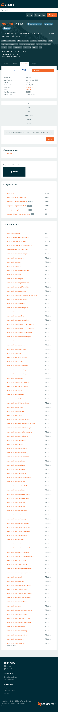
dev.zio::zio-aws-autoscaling (16, 370)
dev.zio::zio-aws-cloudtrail (16, 482)
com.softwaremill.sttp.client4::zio (18, 241)
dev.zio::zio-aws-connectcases (17, 589)
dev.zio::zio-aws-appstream (16, 349)
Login (52, 15)
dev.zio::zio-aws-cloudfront (16, 461)
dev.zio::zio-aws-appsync (15, 353)
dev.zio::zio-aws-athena (15, 361)
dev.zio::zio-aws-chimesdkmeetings (19, 428)
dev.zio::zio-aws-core (14, 606)
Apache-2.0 (29, 87)
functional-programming (8, 41)
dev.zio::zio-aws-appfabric (16, 312)
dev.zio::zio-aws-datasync (15, 639)
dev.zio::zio (10, 193)
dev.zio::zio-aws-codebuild (16, 506)
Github (7, 666)
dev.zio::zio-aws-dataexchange (17, 631)
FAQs (5, 688)
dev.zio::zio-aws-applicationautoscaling (20, 324)
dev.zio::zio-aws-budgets (15, 411)
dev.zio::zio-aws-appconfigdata (17, 308)
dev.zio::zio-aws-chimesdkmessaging (19, 432)
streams (35, 47)
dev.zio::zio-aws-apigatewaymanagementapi (22, 295)
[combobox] (43, 70)
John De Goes (30, 94)
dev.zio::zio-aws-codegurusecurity (18, 531)
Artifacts (15, 64)
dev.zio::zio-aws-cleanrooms (16, 440)
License (6, 693)
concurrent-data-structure (27, 44)
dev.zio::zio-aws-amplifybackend (18, 283)
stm (19, 41)
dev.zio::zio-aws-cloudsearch (16, 473)
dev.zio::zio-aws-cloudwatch (16, 490)
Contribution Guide (10, 677)
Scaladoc (10, 154)
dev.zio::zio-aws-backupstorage (17, 386)
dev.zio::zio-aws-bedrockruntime (18, 399)
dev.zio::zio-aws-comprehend (17, 564)
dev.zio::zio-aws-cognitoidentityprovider (20, 556)
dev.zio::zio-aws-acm (14, 262)
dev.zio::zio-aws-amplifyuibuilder (18, 287)
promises (33, 41)
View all (28, 89)
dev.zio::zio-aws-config (14, 577)
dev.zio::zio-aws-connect (15, 581)
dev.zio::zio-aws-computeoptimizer (19, 573)
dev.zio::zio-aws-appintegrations (18, 320)
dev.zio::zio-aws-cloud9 (15, 444)
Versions (24, 64)
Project (5, 64)
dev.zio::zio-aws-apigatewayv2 (17, 299)
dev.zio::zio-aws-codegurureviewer (18, 527)
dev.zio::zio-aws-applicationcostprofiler (20, 328)
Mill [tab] (29, 107)
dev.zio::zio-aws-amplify (15, 279)
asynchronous (17, 47)
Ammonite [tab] (29, 115)
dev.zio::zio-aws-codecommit (17, 515)
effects (50, 41)
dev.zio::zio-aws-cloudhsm (16, 465)
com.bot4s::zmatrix (13, 233)
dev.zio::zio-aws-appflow (15, 316)
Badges (34, 64)
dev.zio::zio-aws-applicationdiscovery (19, 332)
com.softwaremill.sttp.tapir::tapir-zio (19, 245)
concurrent (25, 41)
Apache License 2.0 (34, 24)
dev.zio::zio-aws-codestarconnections (19, 544)
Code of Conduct (9, 690)
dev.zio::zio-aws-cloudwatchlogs (18, 498)
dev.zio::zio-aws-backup (15, 378)
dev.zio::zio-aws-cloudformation (18, 457)
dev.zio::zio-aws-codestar (15, 540)
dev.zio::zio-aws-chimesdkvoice (17, 436)
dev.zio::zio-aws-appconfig (16, 303)
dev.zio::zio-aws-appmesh (15, 341)
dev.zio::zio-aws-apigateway (16, 291)
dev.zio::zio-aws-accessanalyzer (17, 254)
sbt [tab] (29, 103)
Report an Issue (9, 680)
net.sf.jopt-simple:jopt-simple (17, 210)
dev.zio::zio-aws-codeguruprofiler (18, 523)
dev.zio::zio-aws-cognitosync (16, 560)
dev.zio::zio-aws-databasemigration (19, 622)
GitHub (6, 28)
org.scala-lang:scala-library (16, 197)
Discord (8, 669)
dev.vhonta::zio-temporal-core (17, 250)
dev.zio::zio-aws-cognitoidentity (18, 552)
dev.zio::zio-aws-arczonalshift (17, 357)
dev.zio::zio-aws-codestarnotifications (20, 548)
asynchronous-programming (9, 44)
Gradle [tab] (29, 123)
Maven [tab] (29, 119)
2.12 (24, 51)
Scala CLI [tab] (29, 111)
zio (3, 24)
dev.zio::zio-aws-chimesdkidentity (18, 419)
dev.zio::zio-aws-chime (14, 415)
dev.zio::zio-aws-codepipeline (17, 535)
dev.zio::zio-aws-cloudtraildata (17, 486)
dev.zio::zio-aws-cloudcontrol (17, 448)
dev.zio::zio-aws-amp (14, 274)
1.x (17, 54)
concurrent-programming (43, 44)
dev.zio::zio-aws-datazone (16, 643)
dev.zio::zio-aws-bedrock (15, 395)
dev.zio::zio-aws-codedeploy (16, 519)
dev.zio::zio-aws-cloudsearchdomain (19, 477)
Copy (50, 139)
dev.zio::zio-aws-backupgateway (18, 382)
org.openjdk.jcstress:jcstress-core (18, 214)
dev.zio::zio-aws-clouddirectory (17, 453)
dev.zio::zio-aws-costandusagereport (19, 610)
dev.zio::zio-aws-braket (15, 407)
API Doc (29, 15)
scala (10, 47)
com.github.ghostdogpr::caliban (18, 237)
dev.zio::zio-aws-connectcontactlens (19, 593)
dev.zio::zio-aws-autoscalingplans (18, 374)
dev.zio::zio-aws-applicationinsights (19, 337)
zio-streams (12, 70)
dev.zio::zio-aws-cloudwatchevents (18, 494)
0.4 (20, 56)
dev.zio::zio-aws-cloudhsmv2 (16, 469)
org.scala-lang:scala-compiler (17, 201)
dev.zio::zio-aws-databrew (16, 627)
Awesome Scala (40, 15)
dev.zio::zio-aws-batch (14, 390)
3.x (15, 51)
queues (4, 47)
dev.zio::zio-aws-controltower (17, 602)
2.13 (19, 51)
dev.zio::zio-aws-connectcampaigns (19, 585)
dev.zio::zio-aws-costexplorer (17, 614)
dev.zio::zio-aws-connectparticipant (19, 598)
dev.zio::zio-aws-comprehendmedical (19, 569)
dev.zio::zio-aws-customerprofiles (18, 618)
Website (48, 24)
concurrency (27, 47)
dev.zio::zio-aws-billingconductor (18, 403)
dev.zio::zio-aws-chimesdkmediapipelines (21, 424)
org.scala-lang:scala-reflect (16, 206)
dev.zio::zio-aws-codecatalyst (17, 511)
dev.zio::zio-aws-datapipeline (17, 635)
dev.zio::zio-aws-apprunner (16, 345)
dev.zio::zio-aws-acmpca (15, 266)
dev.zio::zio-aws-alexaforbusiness (18, 270)
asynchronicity (42, 41)
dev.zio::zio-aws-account (15, 258)
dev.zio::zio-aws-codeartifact (16, 502)
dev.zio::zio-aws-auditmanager (17, 366)
